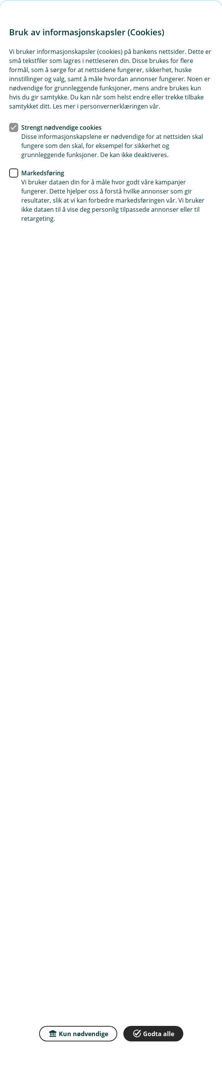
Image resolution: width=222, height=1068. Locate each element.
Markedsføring (42, 173)
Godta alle (153, 1033)
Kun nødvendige (78, 1033)
